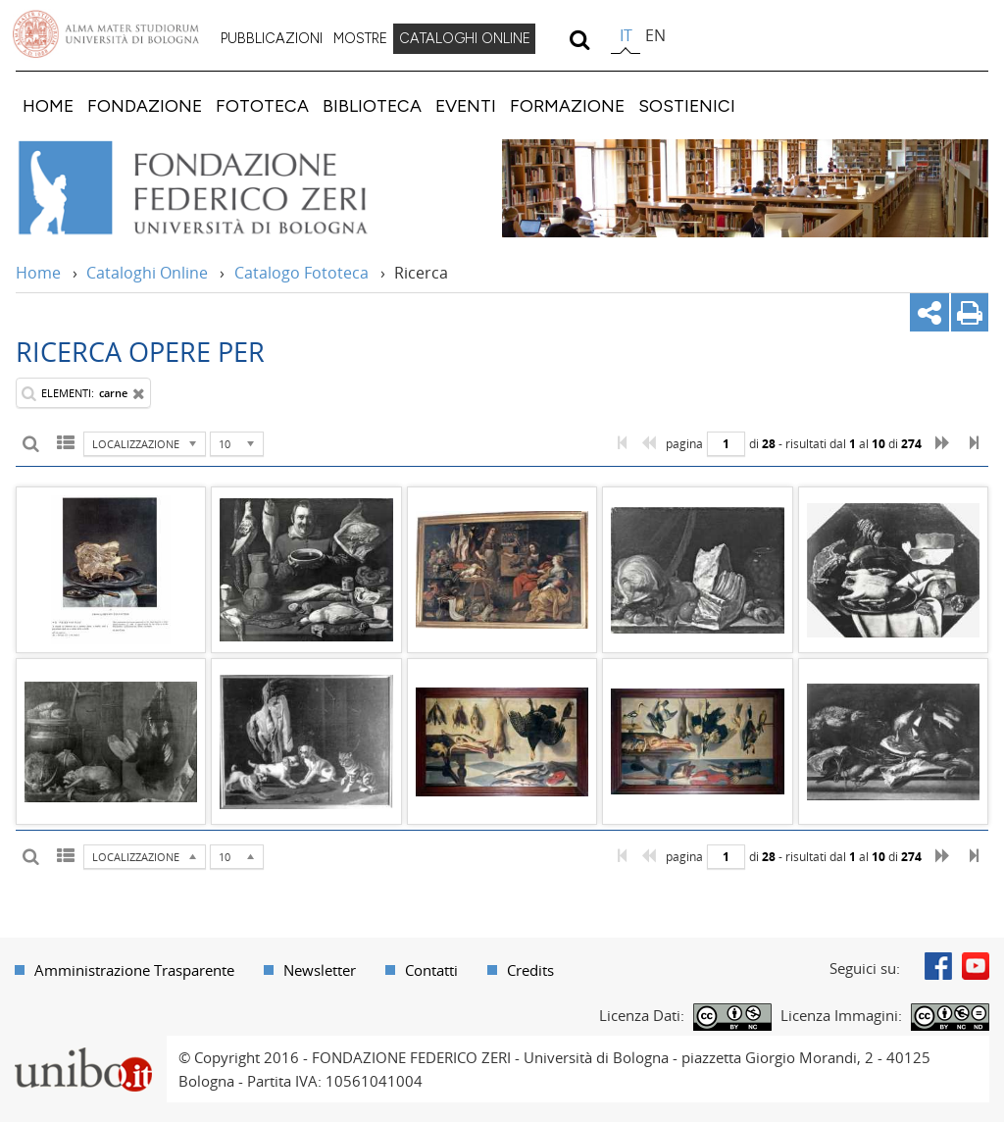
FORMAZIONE (567, 105)
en (655, 35)
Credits (530, 970)
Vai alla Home (219, 188)
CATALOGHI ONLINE (464, 38)
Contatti (431, 970)
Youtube (975, 966)
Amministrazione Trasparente (134, 970)
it (626, 35)
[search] (579, 39)
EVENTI (465, 105)
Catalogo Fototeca (301, 272)
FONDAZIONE (144, 105)
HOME (48, 105)
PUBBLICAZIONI (272, 38)
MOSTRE (360, 38)
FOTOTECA (262, 105)
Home (38, 272)
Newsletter (319, 970)
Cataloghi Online (147, 272)
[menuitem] (271, 39)
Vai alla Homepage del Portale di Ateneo (106, 34)
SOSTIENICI (686, 105)
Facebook (938, 966)
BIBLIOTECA (372, 105)
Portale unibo (82, 1047)
